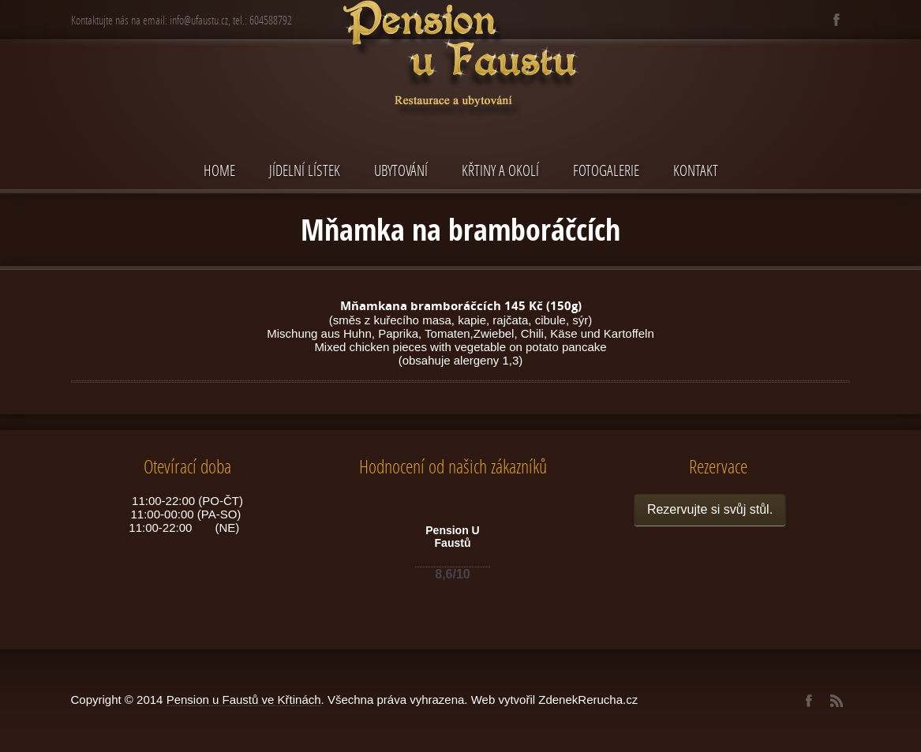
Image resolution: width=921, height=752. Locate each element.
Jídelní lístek (304, 170)
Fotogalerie (606, 170)
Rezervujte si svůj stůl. (710, 509)
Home (219, 170)
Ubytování (401, 170)
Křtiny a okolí (500, 170)
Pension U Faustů (452, 536)
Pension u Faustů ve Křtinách (244, 699)
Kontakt (695, 170)
